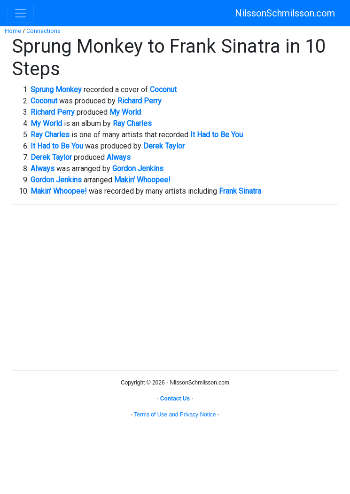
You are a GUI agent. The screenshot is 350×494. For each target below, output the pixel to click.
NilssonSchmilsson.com (285, 13)
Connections (43, 30)
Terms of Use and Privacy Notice (175, 414)
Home (13, 30)
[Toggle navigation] (21, 13)
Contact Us (175, 398)
